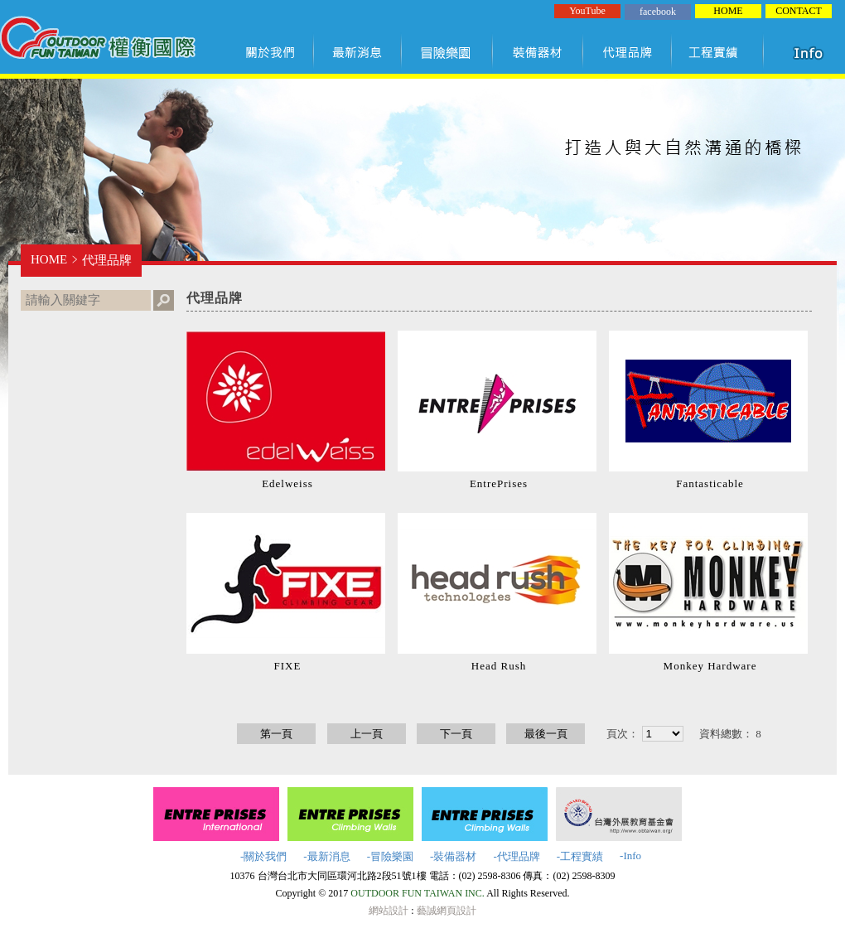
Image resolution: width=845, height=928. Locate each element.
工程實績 (721, 52)
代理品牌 (628, 52)
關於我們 (273, 52)
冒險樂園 (447, 52)
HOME (727, 11)
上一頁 (366, 733)
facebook (658, 11)
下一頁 (456, 733)
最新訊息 (358, 52)
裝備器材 (538, 52)
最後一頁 (545, 733)
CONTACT (798, 11)
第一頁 (276, 733)
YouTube (587, 11)
